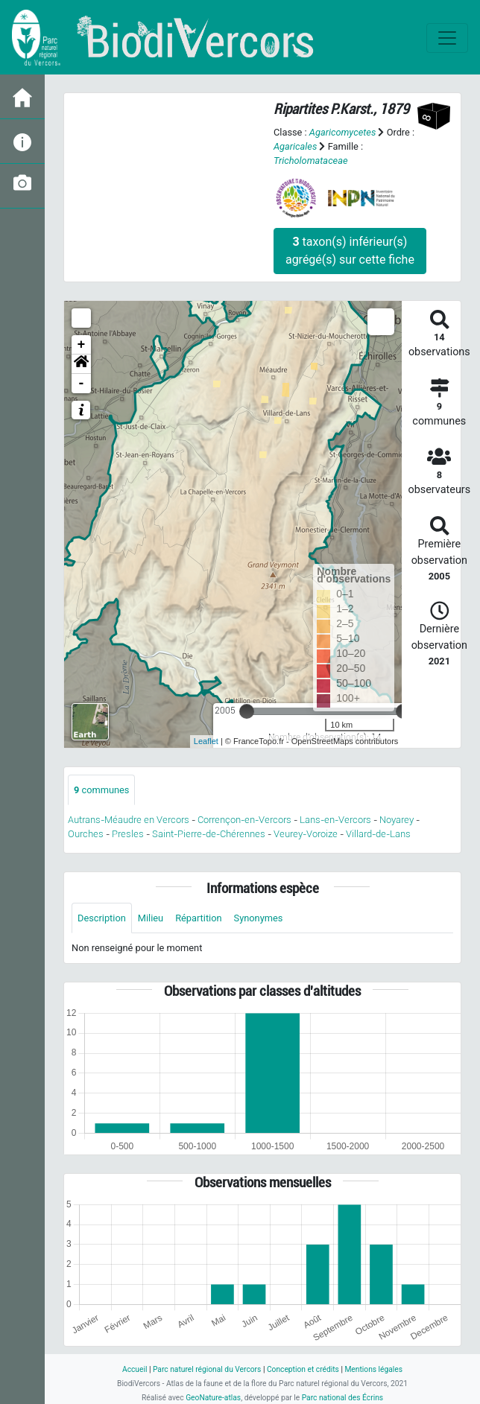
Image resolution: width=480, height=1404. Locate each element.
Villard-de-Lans (378, 833)
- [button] (82, 384)
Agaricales (295, 146)
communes (101, 789)
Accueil (134, 1369)
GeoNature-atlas (213, 1398)
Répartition (198, 918)
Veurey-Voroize (306, 833)
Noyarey (396, 819)
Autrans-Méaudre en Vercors (128, 819)
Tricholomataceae (311, 160)
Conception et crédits (303, 1369)
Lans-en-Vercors (335, 819)
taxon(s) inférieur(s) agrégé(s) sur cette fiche (349, 251)
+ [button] (82, 345)
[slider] (246, 711)
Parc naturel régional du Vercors (207, 1369)
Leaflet (206, 741)
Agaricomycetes (342, 132)
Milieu (150, 918)
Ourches (86, 833)
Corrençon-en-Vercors (244, 819)
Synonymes (258, 918)
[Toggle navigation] (447, 38)
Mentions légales (373, 1369)
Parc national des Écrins (342, 1398)
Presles (128, 833)
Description (102, 918)
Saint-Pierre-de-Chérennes (208, 833)
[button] (81, 364)
